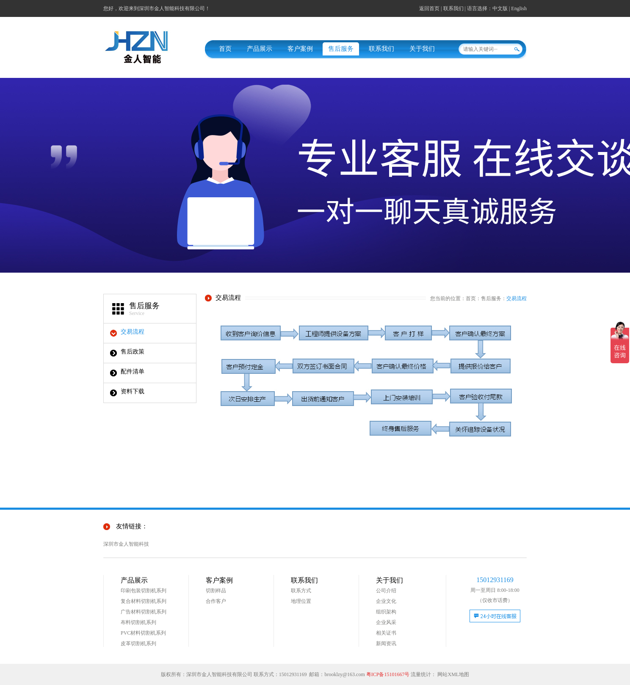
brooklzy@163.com (344, 674)
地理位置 (301, 601)
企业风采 (386, 622)
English (519, 8)
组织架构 (386, 612)
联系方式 (301, 591)
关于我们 (422, 48)
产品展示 (259, 48)
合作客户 (216, 601)
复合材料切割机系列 (143, 601)
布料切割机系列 (138, 622)
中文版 (500, 8)
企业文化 (386, 601)
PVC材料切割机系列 (143, 633)
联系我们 (453, 8)
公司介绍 (386, 591)
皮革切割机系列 (138, 643)
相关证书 (386, 633)
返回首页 (429, 8)
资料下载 (132, 391)
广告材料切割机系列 (143, 612)
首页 (225, 48)
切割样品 (216, 591)
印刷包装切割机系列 (143, 591)
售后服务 (341, 48)
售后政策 (132, 351)
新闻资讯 (386, 643)
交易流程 (132, 332)
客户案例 (300, 48)
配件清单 (132, 371)
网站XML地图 (453, 674)
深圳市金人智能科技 (126, 544)
